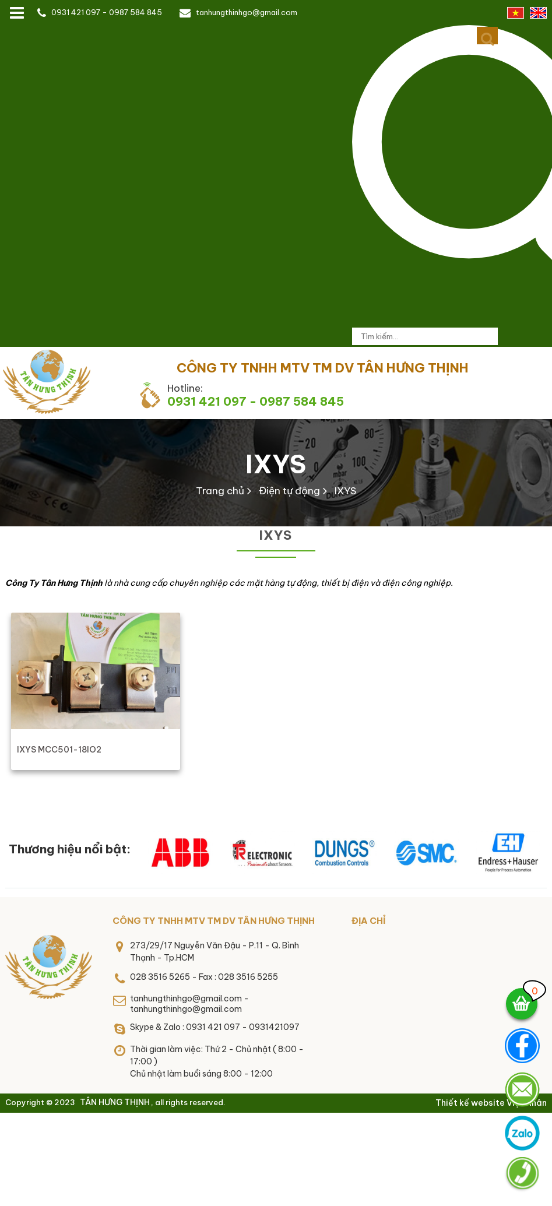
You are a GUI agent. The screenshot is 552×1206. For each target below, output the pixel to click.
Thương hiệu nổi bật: (70, 849)
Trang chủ (220, 490)
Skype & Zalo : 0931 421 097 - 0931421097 (215, 1027)
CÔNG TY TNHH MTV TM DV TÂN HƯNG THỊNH (213, 920)
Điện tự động (289, 490)
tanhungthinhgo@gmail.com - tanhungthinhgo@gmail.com (189, 1003)
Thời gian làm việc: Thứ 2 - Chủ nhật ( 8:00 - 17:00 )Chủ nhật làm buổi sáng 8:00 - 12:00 (217, 1061)
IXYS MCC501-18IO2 (59, 749)
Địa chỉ (368, 920)
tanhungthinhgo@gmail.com (246, 12)
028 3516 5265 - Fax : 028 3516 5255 (204, 977)
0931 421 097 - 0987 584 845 (106, 12)
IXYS (275, 464)
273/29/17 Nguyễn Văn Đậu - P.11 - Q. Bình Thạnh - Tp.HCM (214, 951)
